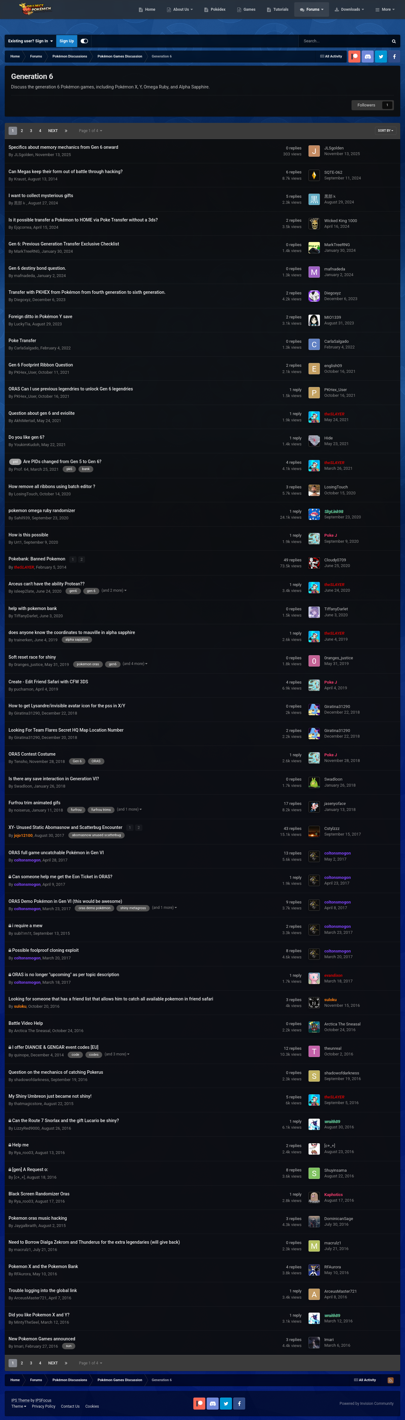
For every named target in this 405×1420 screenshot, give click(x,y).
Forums (353, 16)
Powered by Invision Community (367, 1402)
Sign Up (66, 41)
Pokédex (258, 16)
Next (53, 131)
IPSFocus (43, 1400)
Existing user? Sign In (30, 41)
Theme (18, 1406)
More (386, 16)
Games (289, 16)
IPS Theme (20, 1400)
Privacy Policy (43, 1406)
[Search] (327, 41)
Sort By (385, 130)
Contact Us (70, 1406)
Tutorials (321, 16)
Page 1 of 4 (91, 131)
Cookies (92, 1406)
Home (190, 16)
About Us (221, 16)
